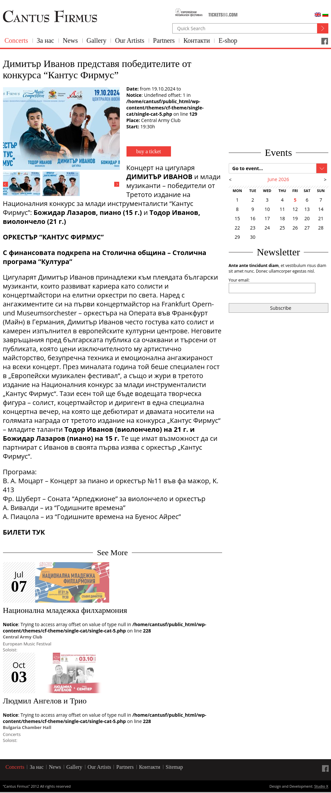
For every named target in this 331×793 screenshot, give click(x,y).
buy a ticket (148, 151)
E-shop (227, 40)
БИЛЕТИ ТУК (24, 532)
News (70, 40)
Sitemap (174, 767)
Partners (164, 40)
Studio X (321, 787)
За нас (45, 40)
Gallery (97, 40)
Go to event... (247, 168)
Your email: (239, 280)
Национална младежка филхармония (65, 610)
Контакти (196, 40)
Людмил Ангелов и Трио (45, 700)
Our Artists (129, 40)
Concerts (16, 40)
